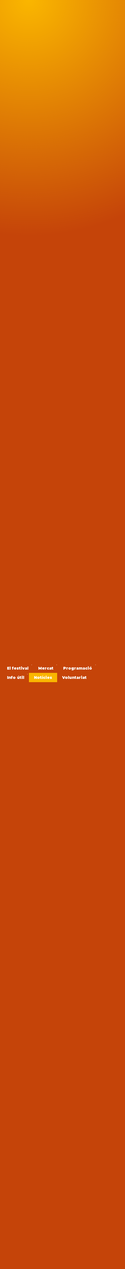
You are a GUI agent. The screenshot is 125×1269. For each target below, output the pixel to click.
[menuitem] (17, 668)
